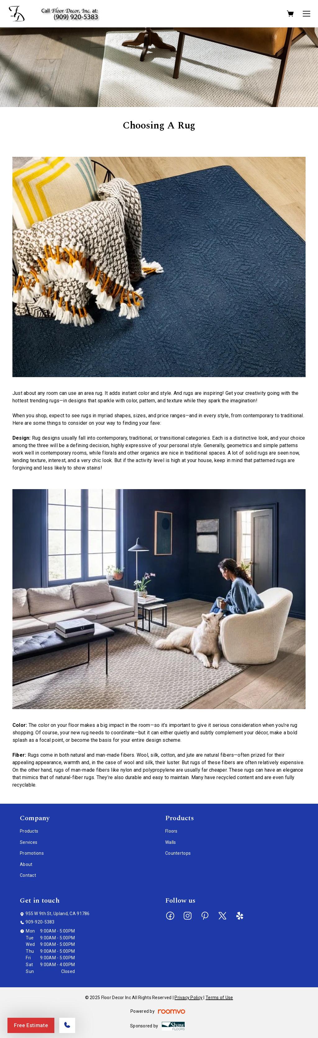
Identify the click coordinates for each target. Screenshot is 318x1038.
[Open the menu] (306, 13)
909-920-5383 (39, 921)
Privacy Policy (188, 997)
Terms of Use (219, 997)
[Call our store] (67, 1025)
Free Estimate (31, 1025)
